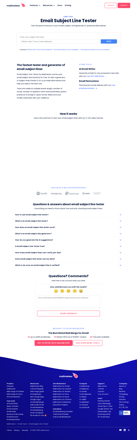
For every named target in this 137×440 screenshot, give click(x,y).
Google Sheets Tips (105, 409)
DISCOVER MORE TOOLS (88, 343)
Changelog (123, 394)
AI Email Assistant (13, 397)
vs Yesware (83, 405)
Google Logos (35, 399)
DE (127, 407)
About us (122, 386)
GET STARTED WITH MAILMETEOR (53, 343)
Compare (83, 383)
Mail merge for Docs (14, 394)
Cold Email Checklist (61, 414)
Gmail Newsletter (37, 407)
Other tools (85, 64)
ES (120, 407)
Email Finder (11, 411)
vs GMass (83, 397)
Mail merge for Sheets (15, 391)
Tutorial (101, 389)
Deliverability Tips (104, 411)
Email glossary (35, 394)
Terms (9, 430)
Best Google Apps (37, 397)
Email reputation (104, 414)
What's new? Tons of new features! (39, 50)
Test (108, 41)
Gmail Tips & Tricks (105, 406)
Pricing (68, 5)
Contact (101, 391)
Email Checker (12, 409)
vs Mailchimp (84, 386)
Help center (102, 386)
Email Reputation (13, 419)
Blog (120, 389)
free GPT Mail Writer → (96, 76)
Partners (122, 399)
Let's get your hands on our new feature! (95, 50)
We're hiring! (124, 402)
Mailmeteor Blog (36, 386)
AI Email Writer (12, 403)
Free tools (11, 401)
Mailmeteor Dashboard (62, 402)
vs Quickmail (84, 407)
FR (123, 407)
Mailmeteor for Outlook (62, 389)
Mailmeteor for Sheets (61, 391)
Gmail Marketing (36, 410)
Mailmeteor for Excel (61, 397)
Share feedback (68, 313)
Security (25, 430)
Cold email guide (36, 389)
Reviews (122, 391)
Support (101, 383)
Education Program (60, 405)
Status (121, 405)
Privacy (17, 430)
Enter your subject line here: (32, 37)
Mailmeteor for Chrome (62, 399)
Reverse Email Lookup (15, 414)
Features (10, 386)
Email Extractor (12, 417)
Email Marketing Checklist (63, 411)
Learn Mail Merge (104, 403)
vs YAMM (82, 399)
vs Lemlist (83, 391)
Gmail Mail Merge (37, 402)
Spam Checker (12, 406)
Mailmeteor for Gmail (61, 386)
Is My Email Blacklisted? (62, 417)
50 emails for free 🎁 (38, 415)
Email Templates (36, 413)
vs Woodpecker (85, 394)
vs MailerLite (84, 389)
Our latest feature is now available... (66, 50)
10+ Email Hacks (104, 417)
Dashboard (11, 389)
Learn (100, 398)
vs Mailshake (84, 402)
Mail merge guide (37, 391)
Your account (103, 394)
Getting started (104, 401)
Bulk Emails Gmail (37, 405)
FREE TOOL (68, 17)
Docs (59, 5)
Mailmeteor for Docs (61, 394)
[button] (35, 5)
